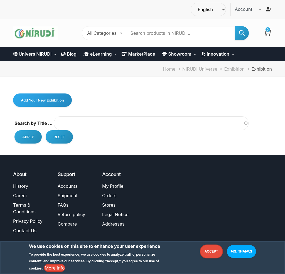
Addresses (113, 224)
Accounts (67, 186)
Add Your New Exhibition (42, 100)
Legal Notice (115, 214)
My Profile (113, 186)
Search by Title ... (33, 123)
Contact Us (24, 230)
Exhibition (234, 69)
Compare (67, 224)
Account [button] (243, 9)
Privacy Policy (28, 221)
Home (169, 69)
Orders (109, 195)
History (20, 186)
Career (20, 195)
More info (55, 268)
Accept (211, 252)
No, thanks (241, 252)
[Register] (269, 9)
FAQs (63, 205)
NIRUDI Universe (199, 69)
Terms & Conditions (24, 208)
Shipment (67, 195)
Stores (109, 205)
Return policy (71, 214)
